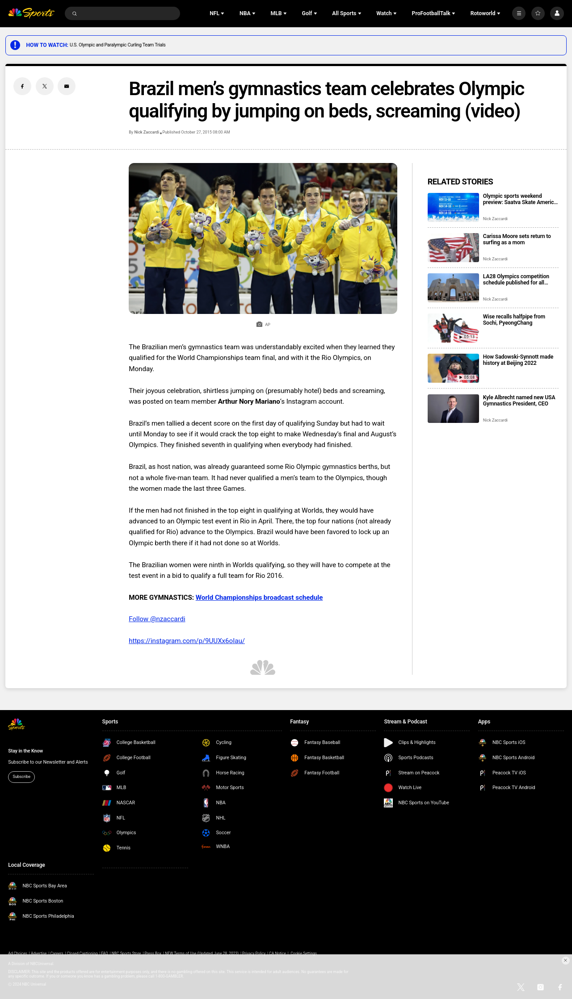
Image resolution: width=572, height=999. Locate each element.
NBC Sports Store (126, 953)
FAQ (104, 953)
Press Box (152, 953)
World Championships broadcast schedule (259, 598)
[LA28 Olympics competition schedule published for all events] (453, 287)
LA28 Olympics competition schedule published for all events (516, 279)
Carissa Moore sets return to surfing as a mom (517, 239)
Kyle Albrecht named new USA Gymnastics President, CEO (519, 400)
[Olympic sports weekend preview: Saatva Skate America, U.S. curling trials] (453, 207)
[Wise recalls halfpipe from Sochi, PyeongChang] (453, 328)
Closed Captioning (82, 953)
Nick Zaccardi (146, 132)
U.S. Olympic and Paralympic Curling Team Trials (117, 45)
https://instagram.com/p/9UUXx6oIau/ (187, 641)
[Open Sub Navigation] (223, 13)
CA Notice (277, 953)
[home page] (31, 13)
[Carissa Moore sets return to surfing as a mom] (453, 247)
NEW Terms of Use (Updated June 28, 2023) (202, 953)
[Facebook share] (22, 86)
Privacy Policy (253, 953)
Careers (56, 953)
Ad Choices (17, 953)
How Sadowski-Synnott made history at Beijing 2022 (518, 360)
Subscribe (21, 776)
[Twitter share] (45, 86)
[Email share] (67, 86)
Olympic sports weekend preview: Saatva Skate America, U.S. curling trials (520, 199)
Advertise (39, 953)
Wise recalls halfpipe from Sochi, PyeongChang (514, 319)
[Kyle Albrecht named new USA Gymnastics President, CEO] (453, 408)
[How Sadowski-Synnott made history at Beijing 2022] (453, 368)
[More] (519, 13)
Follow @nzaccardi (157, 619)
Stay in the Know (25, 751)
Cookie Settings (303, 953)
